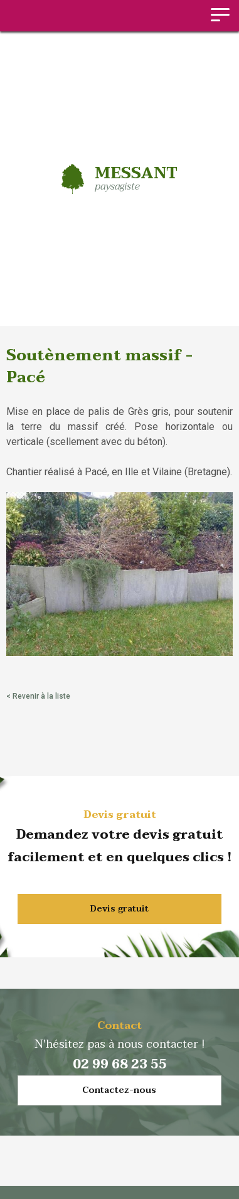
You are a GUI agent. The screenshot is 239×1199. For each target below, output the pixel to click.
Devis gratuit (119, 908)
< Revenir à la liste (38, 696)
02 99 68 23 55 (120, 1064)
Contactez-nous (119, 1090)
